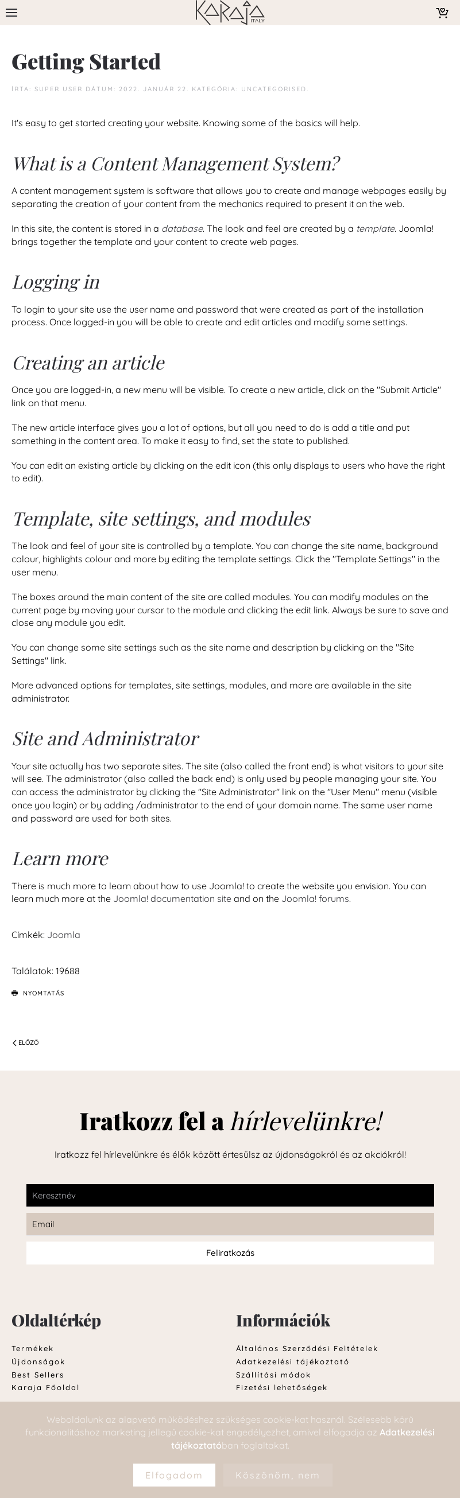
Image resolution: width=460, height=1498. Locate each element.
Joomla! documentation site (172, 898)
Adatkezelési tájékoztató (293, 1361)
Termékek (32, 1348)
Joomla (63, 934)
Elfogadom (174, 1475)
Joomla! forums (314, 898)
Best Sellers (37, 1374)
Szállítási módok (273, 1374)
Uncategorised (274, 89)
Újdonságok (38, 1361)
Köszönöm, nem (277, 1475)
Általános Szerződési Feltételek (307, 1348)
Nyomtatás (37, 993)
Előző (25, 1042)
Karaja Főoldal (45, 1387)
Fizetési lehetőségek (282, 1387)
